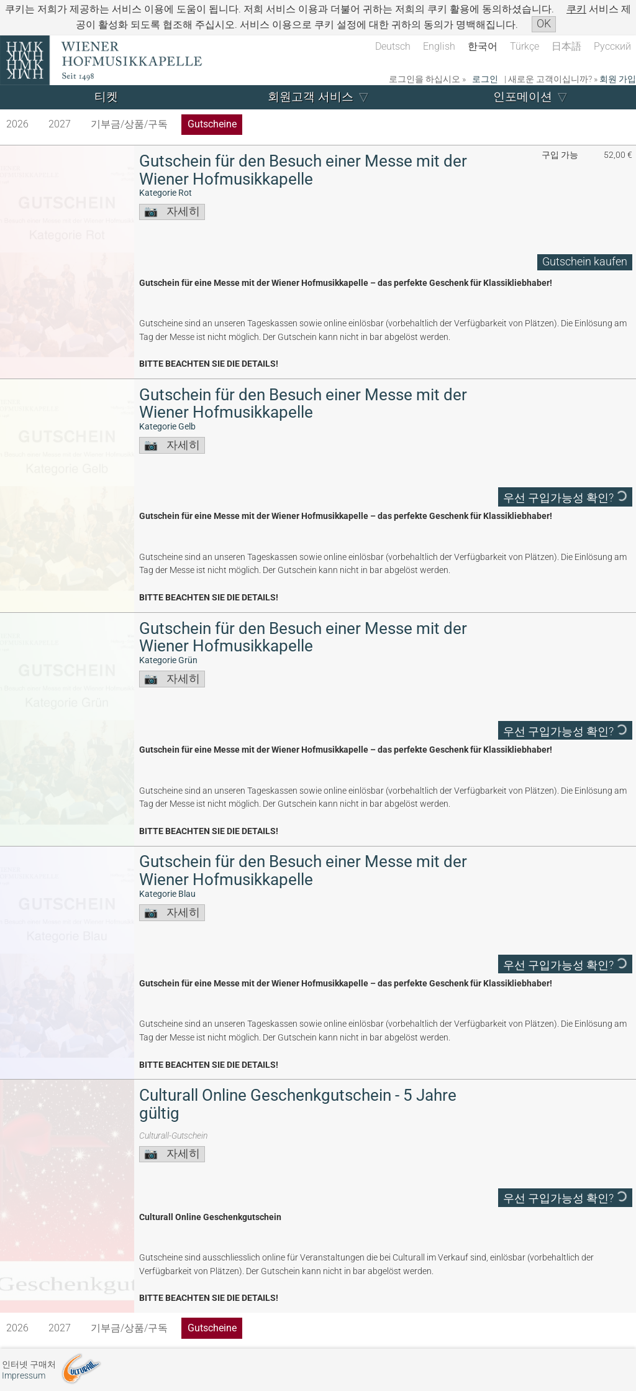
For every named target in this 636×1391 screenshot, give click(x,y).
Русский (612, 46)
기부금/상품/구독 (129, 124)
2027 (59, 124)
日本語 (566, 46)
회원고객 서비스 (310, 97)
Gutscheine (212, 124)
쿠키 (576, 9)
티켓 (106, 97)
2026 (17, 124)
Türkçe (524, 46)
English (439, 46)
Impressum (23, 1375)
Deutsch (393, 46)
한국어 (482, 46)
